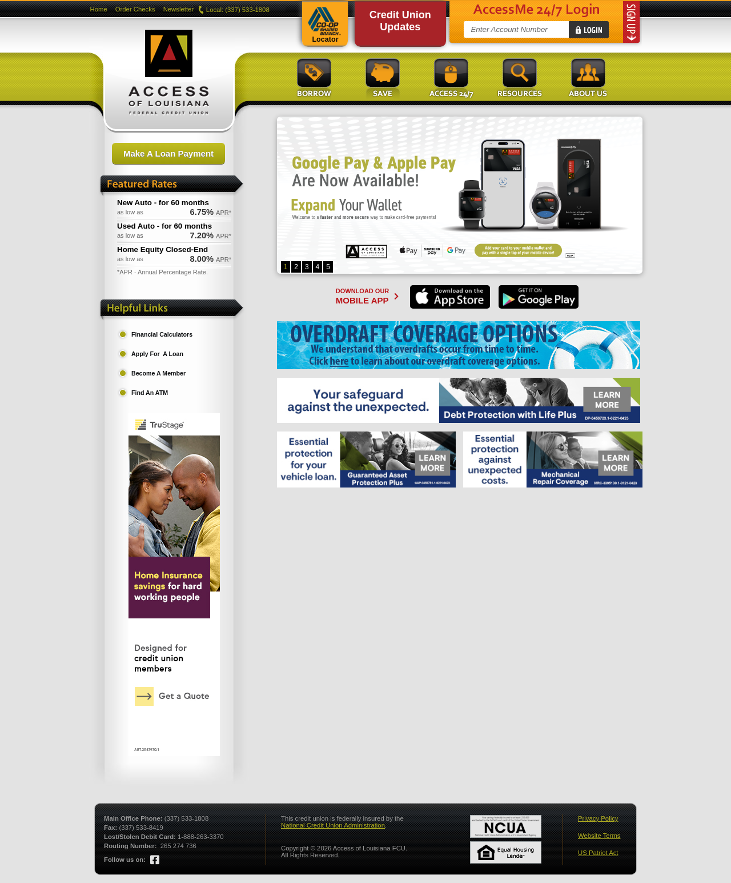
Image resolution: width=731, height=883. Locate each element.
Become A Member (158, 373)
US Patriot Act (598, 852)
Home (98, 9)
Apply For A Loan (157, 353)
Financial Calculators (161, 334)
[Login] (589, 29)
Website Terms (599, 835)
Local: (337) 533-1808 (235, 9)
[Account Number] (520, 29)
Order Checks (135, 9)
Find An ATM (149, 392)
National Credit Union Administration (333, 825)
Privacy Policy (598, 818)
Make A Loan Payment (168, 153)
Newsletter (178, 9)
